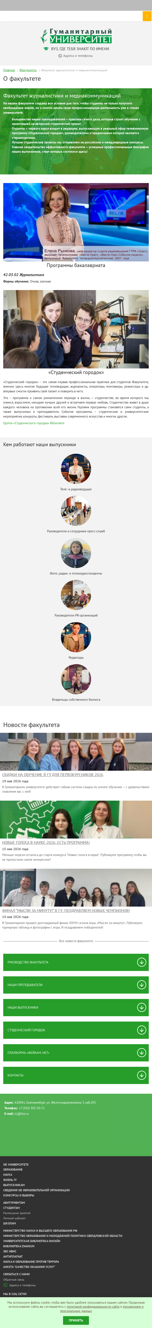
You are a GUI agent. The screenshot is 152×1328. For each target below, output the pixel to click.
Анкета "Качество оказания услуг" (29, 1267)
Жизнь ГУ (10, 1180)
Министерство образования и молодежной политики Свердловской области (62, 1236)
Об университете (15, 1164)
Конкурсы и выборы (18, 1195)
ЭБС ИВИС (9, 1251)
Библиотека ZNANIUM (18, 1246)
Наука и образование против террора (31, 1262)
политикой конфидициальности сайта (93, 1307)
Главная (9, 70)
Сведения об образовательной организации (36, 1190)
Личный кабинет (14, 1218)
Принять (76, 1320)
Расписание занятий (16, 1213)
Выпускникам (14, 1185)
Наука (7, 1175)
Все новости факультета (76, 941)
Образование (12, 1169)
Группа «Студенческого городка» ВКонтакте (34, 423)
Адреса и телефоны (19, 1285)
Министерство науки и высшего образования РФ (40, 1231)
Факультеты (28, 70)
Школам (9, 1223)
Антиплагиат (13, 1256)
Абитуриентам (14, 1203)
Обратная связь (13, 1279)
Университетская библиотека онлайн (31, 1241)
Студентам (11, 1208)
